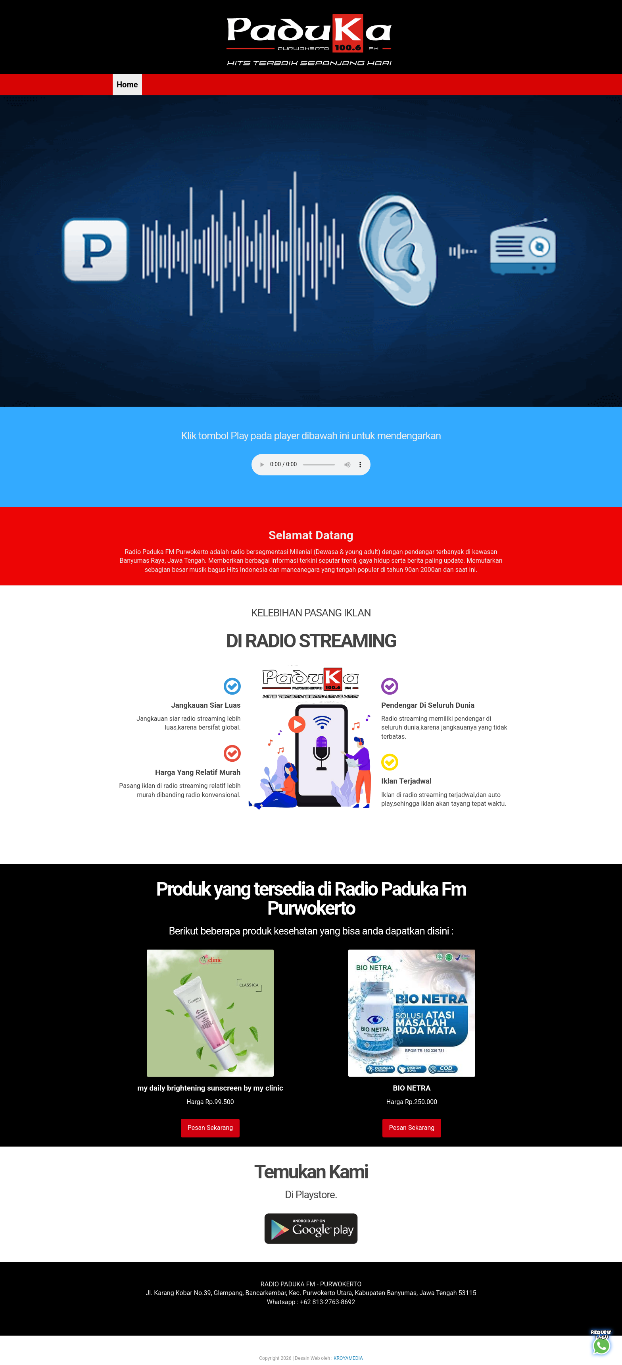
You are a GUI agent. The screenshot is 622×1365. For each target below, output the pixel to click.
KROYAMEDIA (348, 1358)
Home (127, 84)
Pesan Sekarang (210, 1127)
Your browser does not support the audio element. (311, 464)
